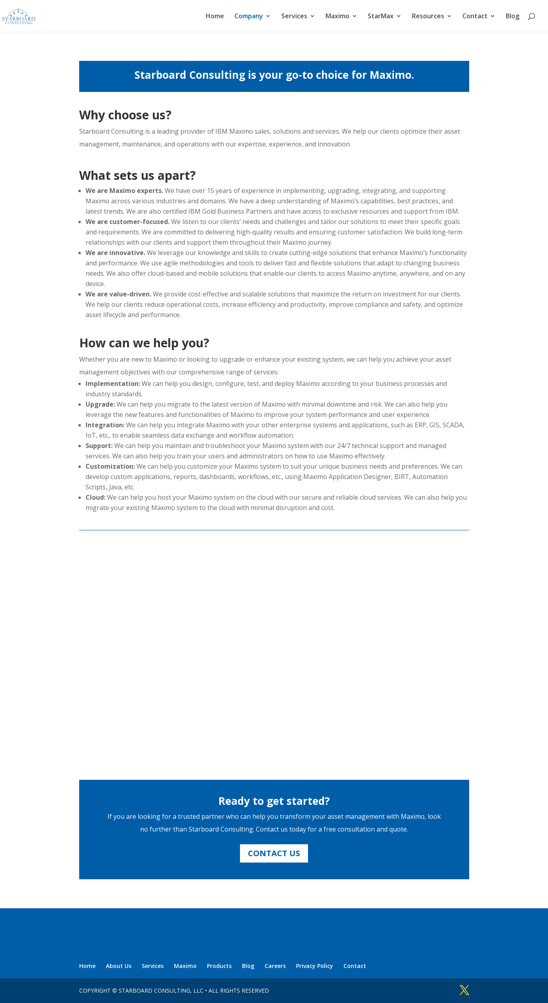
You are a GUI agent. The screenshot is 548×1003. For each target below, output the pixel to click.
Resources (428, 16)
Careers (275, 966)
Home (215, 16)
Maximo (337, 16)
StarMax (381, 16)
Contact (475, 16)
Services (294, 16)
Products (219, 966)
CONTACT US (274, 853)
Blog (512, 16)
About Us (118, 966)
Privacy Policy (314, 966)
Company (248, 16)
